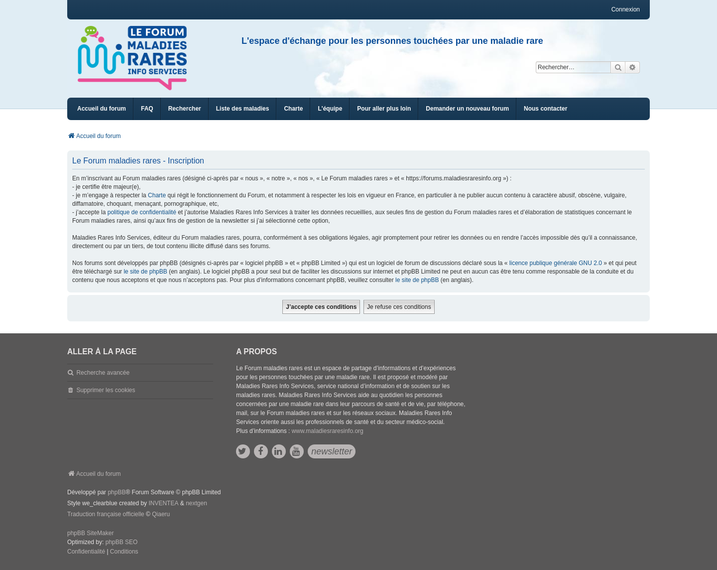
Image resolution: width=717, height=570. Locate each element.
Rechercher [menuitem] (184, 108)
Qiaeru (161, 514)
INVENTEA (163, 503)
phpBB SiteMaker (90, 533)
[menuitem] (242, 109)
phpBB (116, 492)
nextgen (196, 503)
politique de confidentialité (142, 212)
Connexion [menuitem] (625, 9)
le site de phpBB (145, 271)
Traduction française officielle (105, 514)
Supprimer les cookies (105, 390)
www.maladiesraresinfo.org (327, 431)
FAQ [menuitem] (147, 108)
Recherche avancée (102, 372)
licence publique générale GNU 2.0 (555, 263)
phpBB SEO (122, 542)
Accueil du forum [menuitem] (101, 108)
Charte (157, 195)
